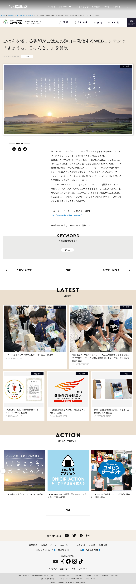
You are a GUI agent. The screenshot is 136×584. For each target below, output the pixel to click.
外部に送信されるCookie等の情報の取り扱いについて (37, 575)
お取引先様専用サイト (48, 579)
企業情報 (96, 7)
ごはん (27, 56)
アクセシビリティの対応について (71, 579)
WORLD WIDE (92, 550)
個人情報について (65, 575)
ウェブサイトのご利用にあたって (86, 575)
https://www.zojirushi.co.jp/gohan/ (66, 215)
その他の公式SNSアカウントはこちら (68, 569)
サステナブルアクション (25, 16)
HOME (3, 16)
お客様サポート (66, 7)
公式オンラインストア (44, 550)
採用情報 (116, 7)
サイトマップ (91, 579)
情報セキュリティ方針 (109, 575)
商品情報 (51, 7)
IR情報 (106, 7)
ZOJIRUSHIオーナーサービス (70, 550)
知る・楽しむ (83, 7)
